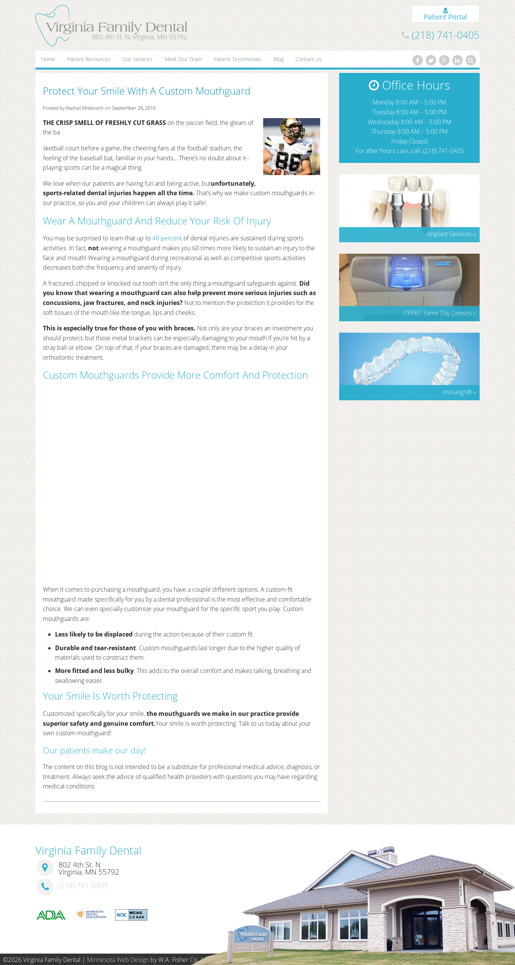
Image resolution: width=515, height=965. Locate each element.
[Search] (471, 60)
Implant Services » (451, 234)
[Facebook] (417, 60)
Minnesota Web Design (118, 960)
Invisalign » (459, 392)
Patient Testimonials (238, 59)
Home (48, 59)
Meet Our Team (183, 59)
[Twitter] (431, 60)
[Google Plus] (444, 60)
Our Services (137, 59)
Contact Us (308, 59)
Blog (278, 59)
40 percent (167, 238)
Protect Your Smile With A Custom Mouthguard (146, 91)
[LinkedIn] (458, 60)
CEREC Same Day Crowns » (440, 313)
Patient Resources (89, 59)
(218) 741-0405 (446, 35)
